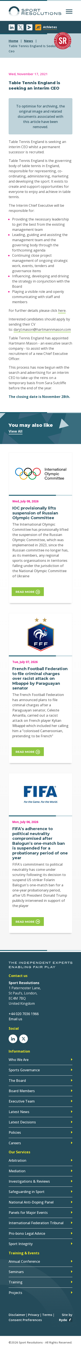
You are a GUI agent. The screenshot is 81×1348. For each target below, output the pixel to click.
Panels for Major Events (28, 1212)
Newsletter (29, 27)
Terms (47, 1314)
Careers (15, 1143)
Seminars (16, 1271)
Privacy (33, 1314)
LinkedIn (12, 27)
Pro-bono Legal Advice (27, 1233)
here (62, 310)
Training (15, 1282)
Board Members (22, 1091)
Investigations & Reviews (29, 1181)
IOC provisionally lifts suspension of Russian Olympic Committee (35, 513)
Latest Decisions (22, 1122)
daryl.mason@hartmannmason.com (42, 329)
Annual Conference (24, 1261)
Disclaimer (17, 1314)
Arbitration (17, 1160)
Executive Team (22, 1101)
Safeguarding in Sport (26, 1191)
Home (13, 41)
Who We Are (19, 1059)
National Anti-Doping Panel (31, 1202)
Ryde (63, 1320)
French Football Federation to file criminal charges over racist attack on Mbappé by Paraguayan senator (40, 678)
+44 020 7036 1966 (24, 1013)
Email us (15, 1019)
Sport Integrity (21, 1243)
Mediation (17, 1171)
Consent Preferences (25, 1320)
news (28, 41)
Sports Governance (24, 1070)
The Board (17, 1080)
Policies (15, 1132)
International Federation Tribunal (36, 1223)
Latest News (19, 1111)
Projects (15, 1292)
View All (15, 431)
